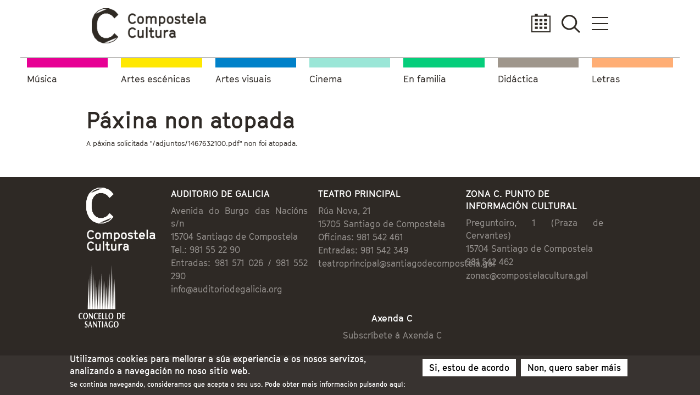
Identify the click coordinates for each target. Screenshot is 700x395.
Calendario (603, 23)
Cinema (325, 77)
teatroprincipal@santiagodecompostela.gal (398, 264)
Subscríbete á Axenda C (402, 314)
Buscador (636, 23)
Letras (606, 77)
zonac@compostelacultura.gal (556, 263)
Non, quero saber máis (574, 369)
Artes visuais (243, 77)
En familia (424, 77)
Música (42, 77)
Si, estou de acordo (469, 369)
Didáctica (518, 77)
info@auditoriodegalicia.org (181, 264)
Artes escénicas (155, 77)
